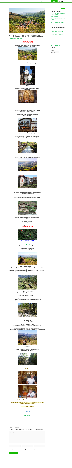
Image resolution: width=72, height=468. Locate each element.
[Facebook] (59, 1)
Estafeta (33, 1)
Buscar (52, 6)
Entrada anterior (10, 422)
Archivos (52, 50)
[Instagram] (62, 1)
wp (17, 38)
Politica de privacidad (36, 465)
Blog (23, 1)
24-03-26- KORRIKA (54, 16)
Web (37, 1)
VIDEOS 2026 (28, 1)
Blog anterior (42, 1)
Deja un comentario (12, 38)
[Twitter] (61, 1)
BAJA (29, 244)
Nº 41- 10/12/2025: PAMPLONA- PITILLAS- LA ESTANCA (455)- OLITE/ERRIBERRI (57, 40)
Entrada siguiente (44, 422)
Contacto (47, 1)
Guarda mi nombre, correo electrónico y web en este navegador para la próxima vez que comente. (27, 449)
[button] (54, 1)
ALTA (25, 415)
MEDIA (26, 244)
